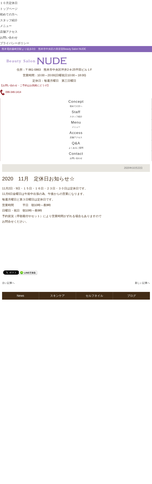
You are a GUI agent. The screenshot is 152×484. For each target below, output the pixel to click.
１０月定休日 (9, 3)
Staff (76, 114)
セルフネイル (94, 295)
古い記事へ (8, 282)
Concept (76, 103)
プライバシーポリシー (14, 43)
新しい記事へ (142, 282)
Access (75, 135)
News (20, 295)
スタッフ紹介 (9, 20)
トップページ (9, 8)
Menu (76, 124)
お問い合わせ (9, 37)
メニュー (6, 26)
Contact (76, 155)
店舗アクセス (9, 31)
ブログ (131, 295)
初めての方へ (9, 14)
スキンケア (57, 295)
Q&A (76, 145)
